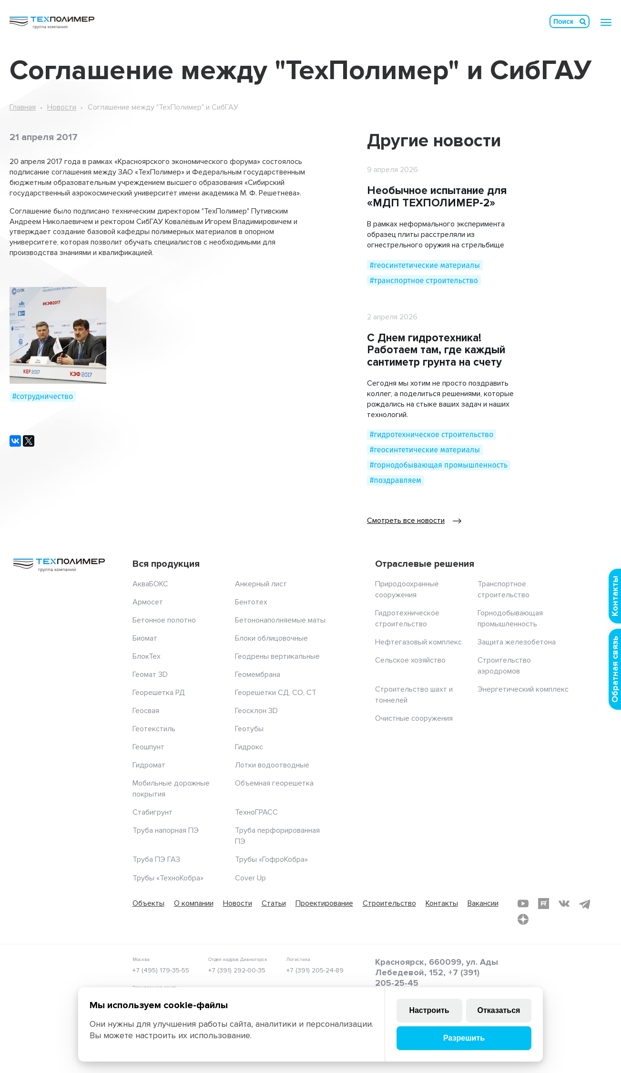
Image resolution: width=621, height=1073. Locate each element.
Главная (23, 107)
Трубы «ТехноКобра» (168, 878)
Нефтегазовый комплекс (418, 642)
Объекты (148, 903)
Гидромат (148, 765)
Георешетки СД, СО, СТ (275, 692)
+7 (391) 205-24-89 (315, 970)
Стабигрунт (152, 812)
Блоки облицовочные (271, 638)
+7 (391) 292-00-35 (236, 970)
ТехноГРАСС (256, 812)
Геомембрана (257, 674)
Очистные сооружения (414, 718)
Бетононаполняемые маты (280, 620)
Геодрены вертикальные (277, 656)
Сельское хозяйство (410, 660)
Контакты (442, 903)
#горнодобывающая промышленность (439, 465)
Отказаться (499, 1010)
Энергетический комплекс (523, 689)
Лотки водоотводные (272, 765)
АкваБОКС (150, 584)
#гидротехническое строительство (431, 434)
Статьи (274, 903)
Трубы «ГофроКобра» (271, 859)
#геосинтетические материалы (425, 265)
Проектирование (324, 903)
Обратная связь (615, 669)
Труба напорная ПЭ (165, 830)
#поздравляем (395, 480)
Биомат (144, 638)
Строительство (389, 903)
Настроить (429, 1010)
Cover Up (250, 878)
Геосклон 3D (256, 710)
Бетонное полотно (164, 620)
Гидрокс (249, 747)
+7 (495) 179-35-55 (160, 970)
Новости (61, 107)
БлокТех (146, 656)
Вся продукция (166, 564)
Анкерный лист (261, 584)
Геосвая (145, 710)
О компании (194, 903)
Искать (583, 21)
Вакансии (483, 903)
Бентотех (251, 602)
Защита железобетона (517, 642)
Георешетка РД (158, 692)
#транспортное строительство (424, 280)
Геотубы (249, 729)
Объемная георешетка (274, 783)
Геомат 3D (150, 674)
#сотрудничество (42, 396)
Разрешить (464, 1038)
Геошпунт (148, 747)
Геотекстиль (153, 729)
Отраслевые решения (424, 564)
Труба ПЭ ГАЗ (156, 859)
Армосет (147, 602)
